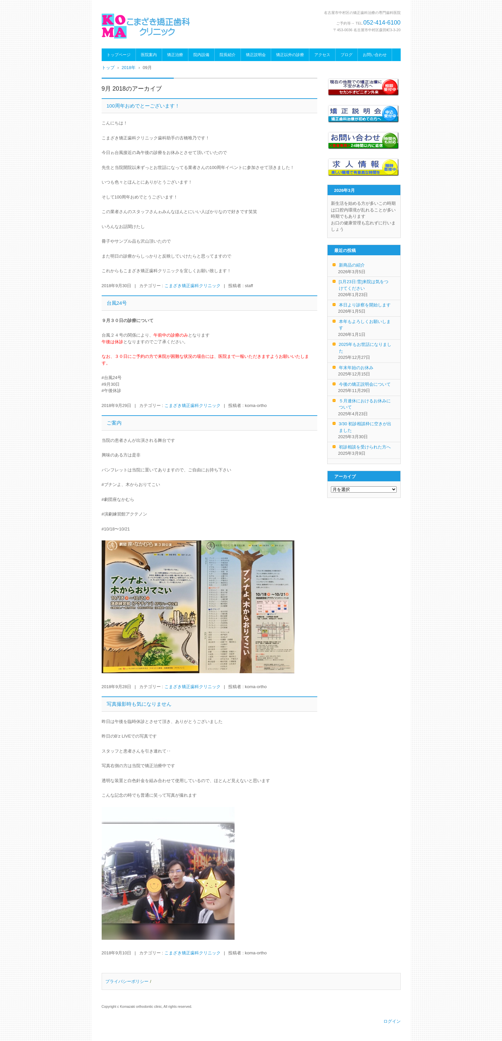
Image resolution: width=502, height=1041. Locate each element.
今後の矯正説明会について (365, 384)
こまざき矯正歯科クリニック (192, 285)
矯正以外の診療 (290, 54)
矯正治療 (175, 54)
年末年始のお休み (356, 367)
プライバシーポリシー (127, 981)
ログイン (392, 1021)
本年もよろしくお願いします (365, 325)
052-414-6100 (381, 22)
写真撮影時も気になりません (139, 704)
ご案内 (114, 423)
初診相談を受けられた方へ (365, 446)
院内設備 (201, 54)
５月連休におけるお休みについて (365, 404)
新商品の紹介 (352, 265)
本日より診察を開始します (365, 304)
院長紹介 (228, 54)
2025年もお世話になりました (365, 348)
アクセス (322, 54)
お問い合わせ (375, 54)
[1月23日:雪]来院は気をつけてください (364, 285)
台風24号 (117, 303)
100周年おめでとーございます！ (143, 106)
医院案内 (149, 54)
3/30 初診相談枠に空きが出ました (365, 427)
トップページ (119, 54)
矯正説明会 (256, 54)
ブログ (346, 54)
